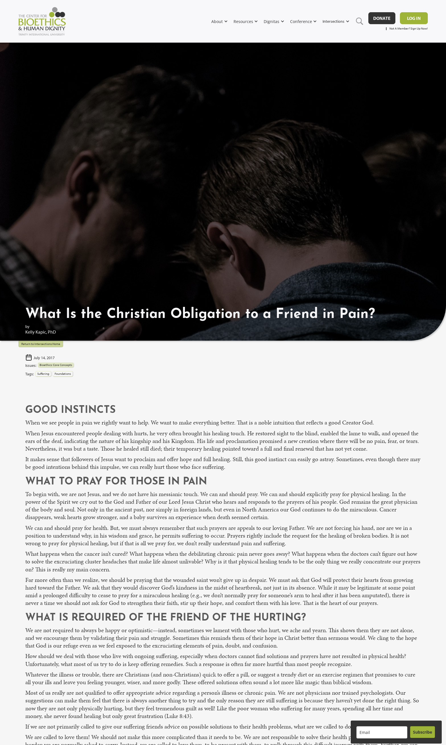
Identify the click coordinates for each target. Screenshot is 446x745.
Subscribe (422, 732)
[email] (381, 732)
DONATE (382, 18)
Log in (414, 18)
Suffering (43, 374)
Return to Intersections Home (40, 344)
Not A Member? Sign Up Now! (408, 28)
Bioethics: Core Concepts (56, 365)
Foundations (63, 374)
